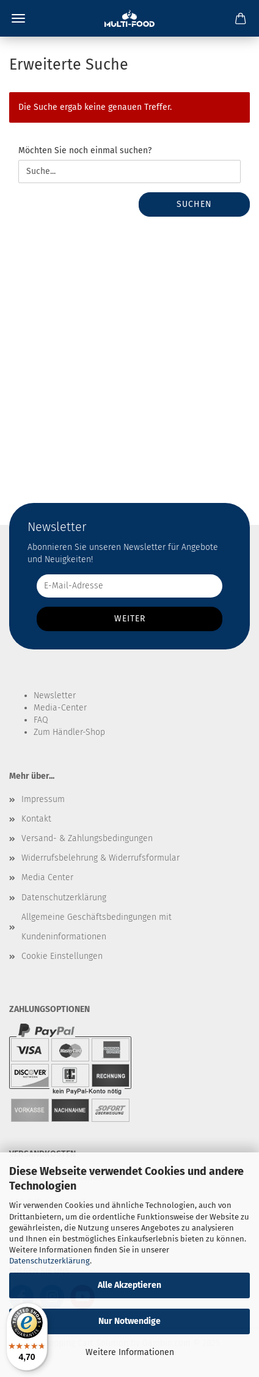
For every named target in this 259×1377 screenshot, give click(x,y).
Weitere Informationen (130, 1352)
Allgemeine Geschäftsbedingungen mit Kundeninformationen (96, 927)
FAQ (41, 720)
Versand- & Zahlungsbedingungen (87, 838)
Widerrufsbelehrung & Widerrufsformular (100, 858)
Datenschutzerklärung (49, 1260)
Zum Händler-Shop (69, 732)
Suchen (194, 204)
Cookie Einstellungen (62, 956)
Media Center (47, 877)
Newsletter (55, 695)
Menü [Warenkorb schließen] (18, 18)
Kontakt (36, 819)
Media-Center (60, 708)
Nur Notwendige (129, 1321)
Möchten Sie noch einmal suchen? (84, 150)
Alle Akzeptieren (129, 1285)
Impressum (43, 799)
